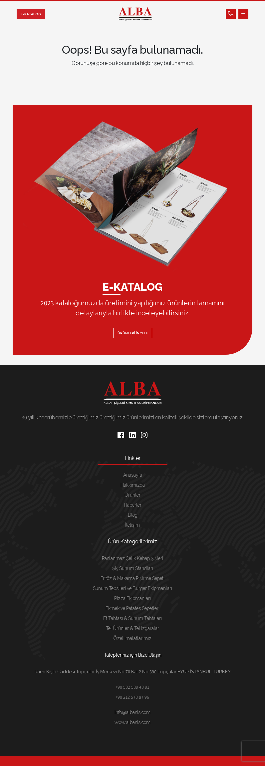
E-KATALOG (31, 14)
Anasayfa (132, 475)
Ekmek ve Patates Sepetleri (132, 608)
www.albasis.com (132, 722)
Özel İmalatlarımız (132, 638)
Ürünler (132, 495)
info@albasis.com (132, 712)
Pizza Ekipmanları (132, 598)
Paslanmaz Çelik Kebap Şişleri (132, 558)
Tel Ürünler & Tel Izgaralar (132, 628)
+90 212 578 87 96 (132, 697)
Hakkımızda (133, 485)
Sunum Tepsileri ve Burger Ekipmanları (132, 588)
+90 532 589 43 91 (132, 687)
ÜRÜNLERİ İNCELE (133, 333)
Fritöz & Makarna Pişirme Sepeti (132, 578)
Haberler (132, 505)
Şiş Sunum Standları (132, 568)
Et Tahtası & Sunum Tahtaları (132, 618)
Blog (132, 515)
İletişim (132, 525)
